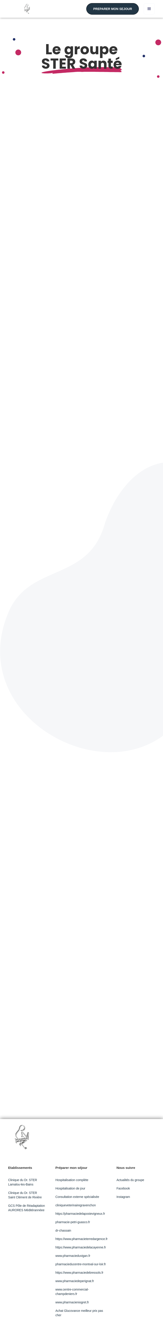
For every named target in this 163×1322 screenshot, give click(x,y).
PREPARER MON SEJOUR (112, 9)
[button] (149, 8)
